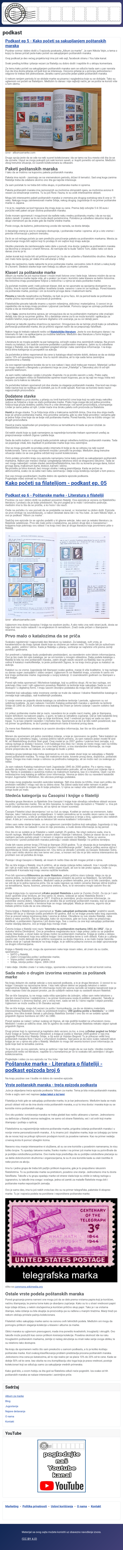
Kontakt (9, 1421)
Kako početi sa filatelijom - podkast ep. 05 (56, 483)
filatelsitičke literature (63, 331)
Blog (7, 1401)
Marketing (11, 1506)
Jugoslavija (11, 1406)
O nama (9, 1416)
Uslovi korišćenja (62, 1506)
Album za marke (14, 1396)
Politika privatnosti (34, 1506)
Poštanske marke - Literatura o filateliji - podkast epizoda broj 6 (53, 1067)
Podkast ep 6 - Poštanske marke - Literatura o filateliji (54, 495)
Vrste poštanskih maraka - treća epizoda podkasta (51, 1084)
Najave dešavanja (15, 1411)
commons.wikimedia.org (29, 1286)
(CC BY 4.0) (29, 1539)
